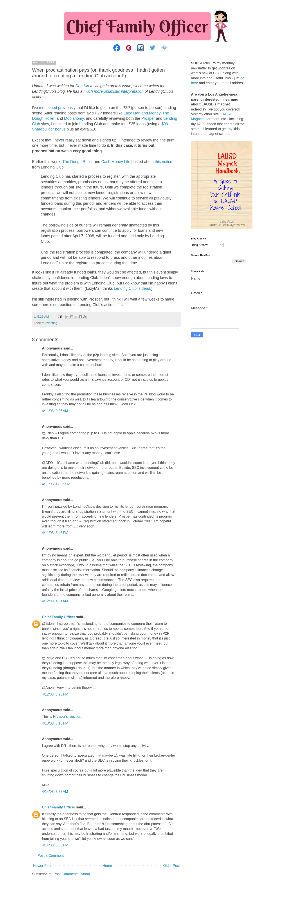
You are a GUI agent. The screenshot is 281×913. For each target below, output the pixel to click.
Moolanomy (74, 118)
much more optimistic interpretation (113, 91)
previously (67, 107)
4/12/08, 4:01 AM (55, 601)
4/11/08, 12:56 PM (56, 484)
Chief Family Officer (58, 617)
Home (107, 866)
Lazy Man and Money (142, 113)
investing (51, 323)
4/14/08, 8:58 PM (55, 845)
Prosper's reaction (67, 716)
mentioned (48, 107)
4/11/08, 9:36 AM (55, 411)
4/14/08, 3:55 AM (55, 791)
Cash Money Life (115, 161)
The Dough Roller (78, 161)
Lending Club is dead (132, 288)
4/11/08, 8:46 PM (55, 533)
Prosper (148, 118)
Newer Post (42, 866)
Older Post (171, 866)
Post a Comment (51, 855)
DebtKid (82, 86)
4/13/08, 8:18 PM (55, 723)
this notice (163, 161)
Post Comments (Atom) (72, 874)
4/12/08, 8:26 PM (55, 694)
